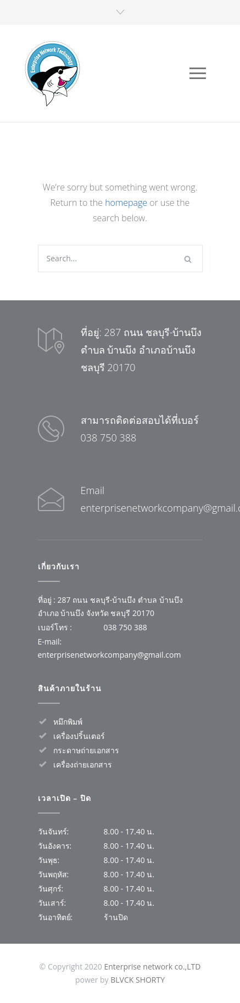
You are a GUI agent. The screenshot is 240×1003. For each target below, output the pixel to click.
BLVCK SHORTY (137, 979)
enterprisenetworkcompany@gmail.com (109, 654)
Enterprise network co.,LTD (152, 966)
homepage (126, 203)
